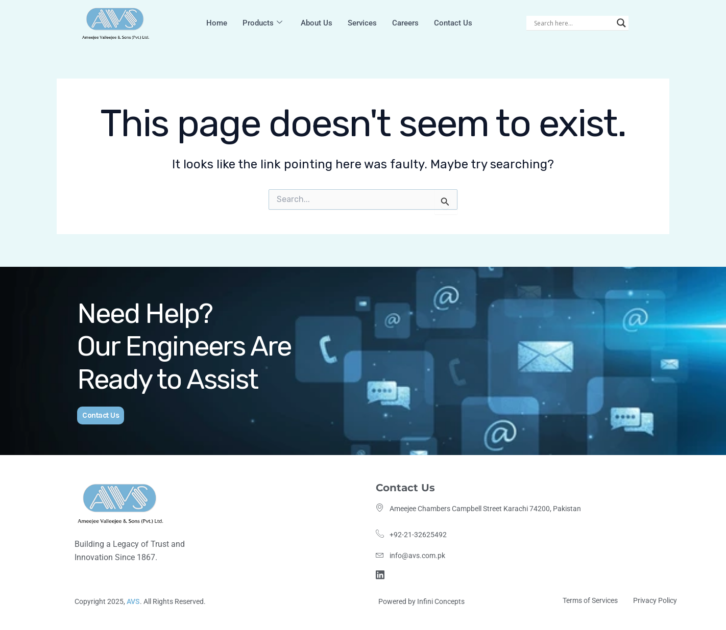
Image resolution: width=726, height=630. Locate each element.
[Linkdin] (382, 573)
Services (362, 23)
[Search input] (573, 23)
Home (216, 23)
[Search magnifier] (621, 23)
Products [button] (262, 23)
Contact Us (453, 23)
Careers (405, 23)
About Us (316, 23)
